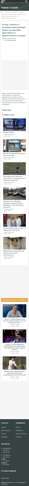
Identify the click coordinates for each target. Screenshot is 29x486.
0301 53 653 (5, 461)
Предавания (19, 430)
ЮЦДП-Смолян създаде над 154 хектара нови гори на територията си (13, 253)
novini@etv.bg (5, 455)
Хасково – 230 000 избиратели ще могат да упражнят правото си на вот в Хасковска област (14, 320)
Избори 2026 (5, 478)
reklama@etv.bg (6, 448)
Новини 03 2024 (8, 132)
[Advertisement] (14, 75)
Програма (18, 437)
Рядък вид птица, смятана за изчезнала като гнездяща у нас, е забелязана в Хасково (14, 178)
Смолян (14, 12)
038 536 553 (5, 457)
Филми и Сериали (21, 433)
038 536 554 (5, 450)
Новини (7, 12)
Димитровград (5, 430)
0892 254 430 (5, 452)
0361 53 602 (5, 464)
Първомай (4, 437)
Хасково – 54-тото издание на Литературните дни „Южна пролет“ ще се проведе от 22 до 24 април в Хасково (14, 347)
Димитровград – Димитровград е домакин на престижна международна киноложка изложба (14, 373)
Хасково (3, 427)
